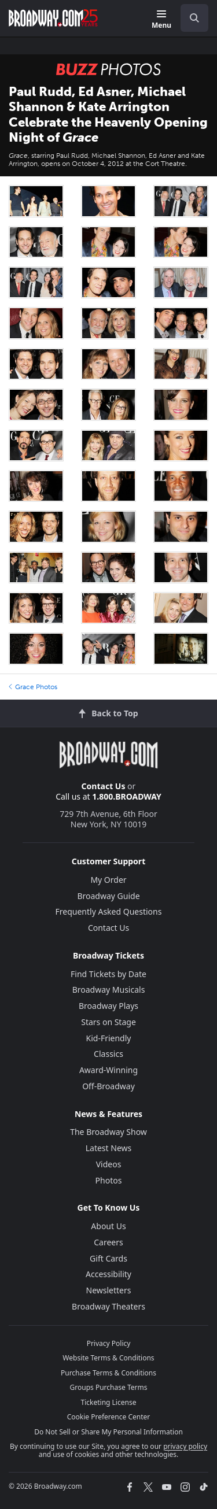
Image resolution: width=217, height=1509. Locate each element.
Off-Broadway (108, 1086)
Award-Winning (108, 1069)
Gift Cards (108, 1258)
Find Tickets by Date (108, 973)
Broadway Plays (108, 1005)
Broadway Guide (108, 895)
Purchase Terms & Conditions (108, 1373)
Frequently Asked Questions (109, 911)
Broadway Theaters (108, 1306)
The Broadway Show (108, 1131)
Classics (108, 1053)
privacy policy (185, 1446)
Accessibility (108, 1273)
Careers (108, 1242)
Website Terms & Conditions (108, 1358)
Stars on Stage (108, 1021)
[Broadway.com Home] (53, 18)
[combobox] (189, 18)
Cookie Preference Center (108, 1417)
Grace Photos (33, 687)
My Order (108, 879)
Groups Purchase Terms (109, 1387)
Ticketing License (109, 1402)
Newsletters (108, 1290)
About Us (108, 1225)
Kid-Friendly (108, 1038)
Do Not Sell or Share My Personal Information (108, 1432)
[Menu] (161, 20)
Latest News (109, 1147)
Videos (109, 1164)
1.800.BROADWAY (126, 796)
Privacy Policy (109, 1343)
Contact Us (104, 786)
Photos (108, 1180)
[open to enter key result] (194, 18)
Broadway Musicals (108, 989)
